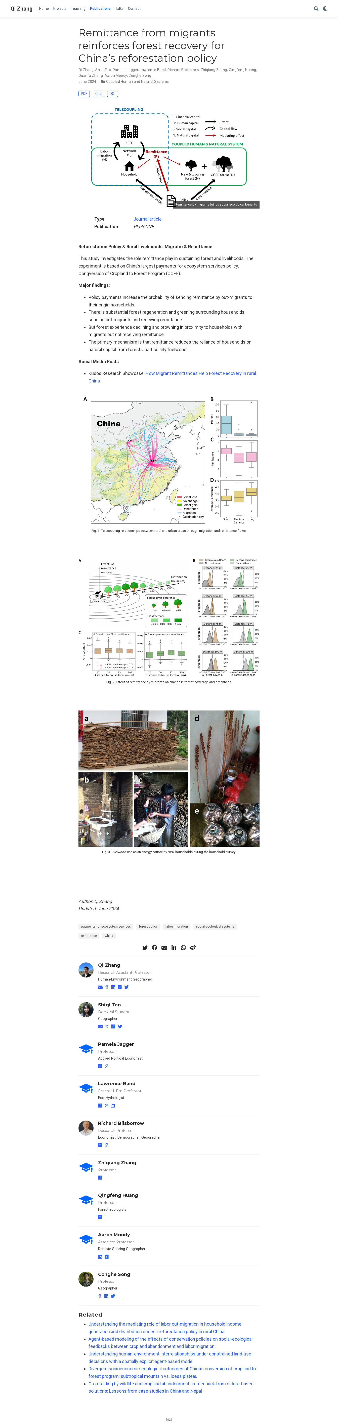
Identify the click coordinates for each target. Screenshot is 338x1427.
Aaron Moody (116, 76)
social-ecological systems (215, 926)
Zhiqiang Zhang (214, 70)
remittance (89, 936)
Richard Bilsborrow (183, 70)
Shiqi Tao (103, 70)
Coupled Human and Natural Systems (137, 82)
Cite (98, 94)
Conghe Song (140, 76)
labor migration (176, 926)
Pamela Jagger (125, 70)
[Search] (316, 9)
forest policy (148, 926)
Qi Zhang (21, 9)
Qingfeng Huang (242, 70)
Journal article (148, 219)
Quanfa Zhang (90, 76)
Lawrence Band (153, 70)
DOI (112, 94)
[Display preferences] (325, 9)
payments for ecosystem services (106, 926)
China (109, 936)
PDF (84, 94)
